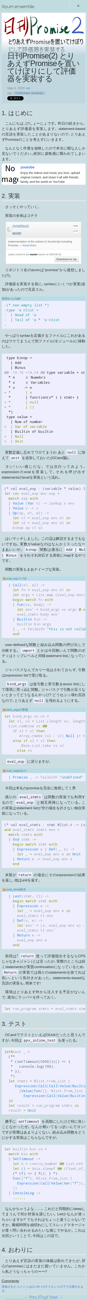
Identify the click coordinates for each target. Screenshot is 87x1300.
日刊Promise (22, 93)
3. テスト (14, 1023)
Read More (29, 245)
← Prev (30, 1297)
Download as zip (67, 259)
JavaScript (37, 93)
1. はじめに (17, 113)
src (28, 88)
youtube (27, 167)
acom (16, 233)
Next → (56, 1297)
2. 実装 (11, 196)
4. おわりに (17, 1249)
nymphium (20, 226)
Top (43, 1297)
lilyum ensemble (18, 6)
